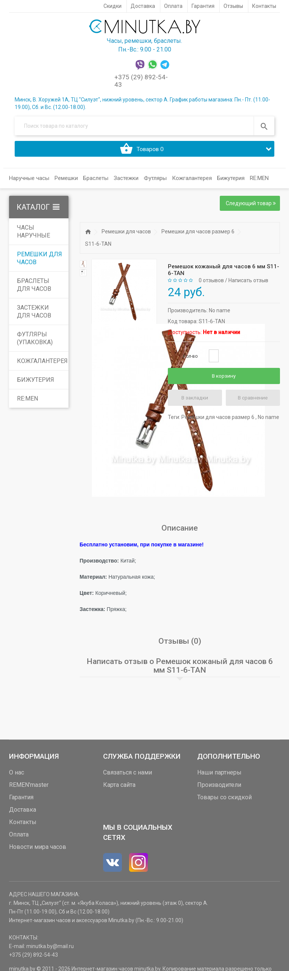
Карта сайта (119, 787)
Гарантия (21, 799)
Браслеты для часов (34, 287)
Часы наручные (33, 234)
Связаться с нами (127, 775)
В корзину (223, 379)
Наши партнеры (219, 775)
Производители (219, 787)
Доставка (22, 812)
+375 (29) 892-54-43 (33, 957)
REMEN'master (29, 787)
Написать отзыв (248, 283)
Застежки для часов (34, 314)
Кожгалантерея (42, 364)
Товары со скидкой (224, 799)
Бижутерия (35, 382)
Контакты (23, 824)
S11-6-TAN (98, 247)
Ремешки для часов (39, 261)
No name (219, 313)
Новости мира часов (37, 849)
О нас (16, 775)
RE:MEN (259, 181)
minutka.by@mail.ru (50, 949)
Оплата (19, 837)
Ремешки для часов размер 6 (197, 234)
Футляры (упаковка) (35, 341)
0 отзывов (211, 283)
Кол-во (190, 358)
